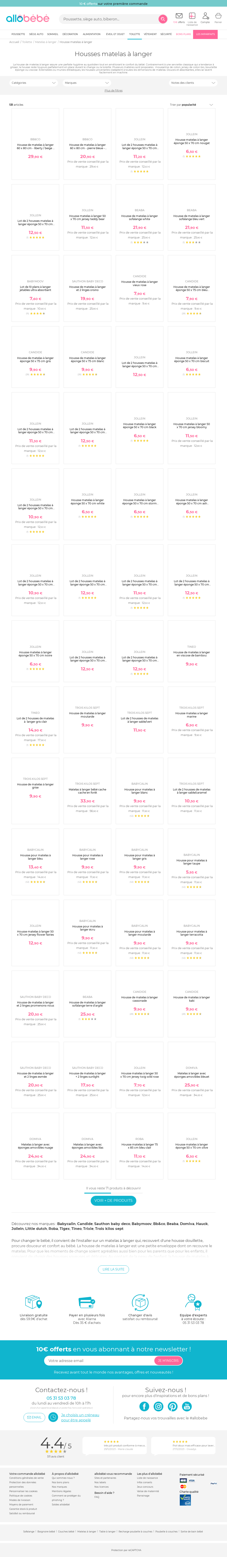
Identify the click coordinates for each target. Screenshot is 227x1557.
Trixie (88, 1229)
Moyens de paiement (21, 1504)
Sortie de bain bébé (192, 1531)
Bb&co (159, 1224)
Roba (53, 1229)
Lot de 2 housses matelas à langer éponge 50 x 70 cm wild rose (35, 224)
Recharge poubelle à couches (135, 1531)
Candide (85, 1224)
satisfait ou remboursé (140, 1307)
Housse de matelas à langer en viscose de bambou (191, 654)
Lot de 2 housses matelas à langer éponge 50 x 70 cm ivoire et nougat (139, 148)
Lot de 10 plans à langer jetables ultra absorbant (35, 288)
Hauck (202, 1224)
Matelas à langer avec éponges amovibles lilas (87, 1146)
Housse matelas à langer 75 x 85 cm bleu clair (139, 1146)
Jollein (18, 1229)
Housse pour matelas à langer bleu (35, 857)
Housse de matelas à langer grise (35, 786)
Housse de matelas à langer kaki (191, 999)
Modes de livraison (19, 1500)
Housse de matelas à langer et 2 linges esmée (35, 1075)
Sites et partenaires (105, 1478)
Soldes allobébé (61, 1504)
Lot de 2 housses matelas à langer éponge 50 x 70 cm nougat (191, 584)
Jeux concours (145, 1486)
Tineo (76, 1229)
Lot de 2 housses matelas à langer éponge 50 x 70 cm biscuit (35, 432)
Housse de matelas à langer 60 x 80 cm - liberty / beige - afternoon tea (35, 148)
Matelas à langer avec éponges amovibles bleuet (191, 1075)
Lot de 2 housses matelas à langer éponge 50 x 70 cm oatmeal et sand (35, 584)
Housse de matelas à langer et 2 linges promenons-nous (35, 1004)
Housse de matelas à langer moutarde (87, 715)
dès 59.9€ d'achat (34, 1309)
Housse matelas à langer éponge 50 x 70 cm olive (191, 1146)
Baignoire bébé (46, 1531)
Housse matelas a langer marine (191, 715)
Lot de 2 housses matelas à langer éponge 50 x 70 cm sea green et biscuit (87, 660)
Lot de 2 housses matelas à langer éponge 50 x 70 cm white (35, 508)
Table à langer (107, 1531)
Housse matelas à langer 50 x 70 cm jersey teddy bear (87, 217)
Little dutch (36, 1229)
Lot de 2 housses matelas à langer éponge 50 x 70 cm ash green (139, 584)
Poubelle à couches (166, 1531)
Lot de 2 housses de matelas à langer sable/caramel (191, 791)
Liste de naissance (147, 1478)
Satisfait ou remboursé (22, 1513)
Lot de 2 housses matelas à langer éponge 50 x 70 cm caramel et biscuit (87, 432)
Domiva (187, 1224)
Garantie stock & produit (23, 1509)
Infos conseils (144, 1482)
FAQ (96, 1497)
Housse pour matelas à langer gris (139, 857)
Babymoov (142, 1224)
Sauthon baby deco (112, 1224)
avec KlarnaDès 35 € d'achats (87, 1309)
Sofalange (28, 1531)
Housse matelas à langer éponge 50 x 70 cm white (87, 501)
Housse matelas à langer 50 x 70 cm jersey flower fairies (35, 933)
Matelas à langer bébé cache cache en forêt (87, 791)
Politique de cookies (20, 1495)
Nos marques (59, 1486)
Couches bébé (66, 1531)
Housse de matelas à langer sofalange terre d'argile (87, 1004)
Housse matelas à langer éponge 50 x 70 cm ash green (191, 503)
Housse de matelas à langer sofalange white (139, 217)
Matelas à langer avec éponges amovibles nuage (35, 1146)
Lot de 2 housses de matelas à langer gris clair (35, 720)
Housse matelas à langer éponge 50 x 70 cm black (139, 425)
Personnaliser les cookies (23, 1491)
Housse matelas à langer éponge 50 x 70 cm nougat (192, 141)
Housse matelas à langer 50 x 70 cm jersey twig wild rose (139, 1075)
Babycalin (66, 1224)
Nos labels (100, 1482)
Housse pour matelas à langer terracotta (191, 933)
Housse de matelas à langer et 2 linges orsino (87, 288)
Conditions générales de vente (26, 1478)
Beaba (172, 1224)
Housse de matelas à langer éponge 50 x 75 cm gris (35, 359)
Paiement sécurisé (192, 1474)
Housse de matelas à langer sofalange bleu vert (191, 217)
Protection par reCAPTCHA (126, 1550)
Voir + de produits (113, 1200)
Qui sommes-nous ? (63, 1478)
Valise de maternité (148, 1491)
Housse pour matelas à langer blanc (139, 791)
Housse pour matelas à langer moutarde (139, 933)
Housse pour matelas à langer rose (87, 857)
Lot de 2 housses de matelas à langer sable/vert (139, 720)
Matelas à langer (86, 1531)
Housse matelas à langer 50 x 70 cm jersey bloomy (191, 425)
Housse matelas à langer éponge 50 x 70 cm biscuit (191, 359)
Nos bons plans (60, 1482)
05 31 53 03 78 (193, 1323)
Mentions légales (61, 1491)
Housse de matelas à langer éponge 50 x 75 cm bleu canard (191, 290)
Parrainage (143, 1495)
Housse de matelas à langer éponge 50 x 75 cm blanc (87, 359)
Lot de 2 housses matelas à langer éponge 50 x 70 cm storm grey (87, 584)
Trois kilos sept (109, 1229)
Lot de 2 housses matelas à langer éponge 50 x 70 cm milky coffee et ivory (139, 366)
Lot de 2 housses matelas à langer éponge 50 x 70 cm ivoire (139, 660)
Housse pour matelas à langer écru (87, 928)
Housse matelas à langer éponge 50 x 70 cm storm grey (139, 503)
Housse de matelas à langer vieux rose (139, 283)
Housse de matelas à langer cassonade (139, 999)
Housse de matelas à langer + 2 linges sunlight (87, 1075)
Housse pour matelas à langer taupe (191, 862)
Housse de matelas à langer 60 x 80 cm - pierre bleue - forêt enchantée (87, 148)
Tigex (65, 1229)
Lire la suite (113, 1269)
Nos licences (101, 1486)
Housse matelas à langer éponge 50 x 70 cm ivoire (35, 654)
